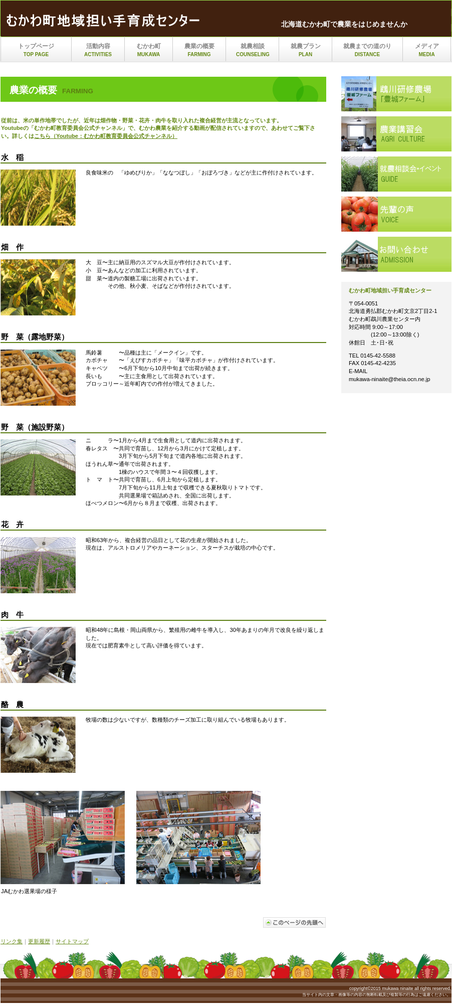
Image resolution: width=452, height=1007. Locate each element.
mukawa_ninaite (106, 21)
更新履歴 (39, 941)
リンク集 (12, 941)
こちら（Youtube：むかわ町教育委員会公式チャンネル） (105, 136)
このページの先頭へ (294, 922)
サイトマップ (72, 941)
